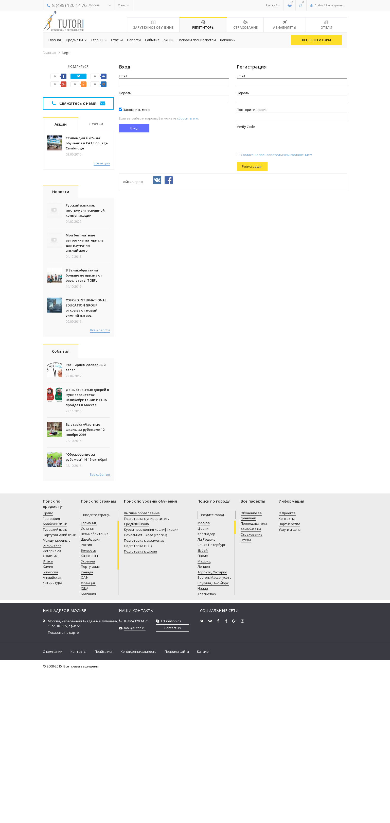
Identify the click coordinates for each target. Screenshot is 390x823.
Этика (48, 712)
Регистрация (252, 166)
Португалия (90, 717)
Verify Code (246, 126)
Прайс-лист (104, 802)
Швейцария (90, 690)
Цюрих (203, 679)
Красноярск (207, 745)
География (51, 669)
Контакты (287, 669)
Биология (50, 723)
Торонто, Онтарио (212, 723)
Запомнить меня (134, 109)
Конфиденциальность (138, 802)
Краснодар (206, 685)
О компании (52, 802)
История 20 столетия (52, 704)
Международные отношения (56, 694)
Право (48, 664)
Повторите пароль (252, 109)
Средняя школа (136, 675)
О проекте (287, 664)
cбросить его (187, 118)
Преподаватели (254, 674)
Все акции (102, 163)
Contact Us (172, 779)
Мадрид (204, 712)
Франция (88, 734)
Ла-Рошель (207, 690)
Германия (89, 674)
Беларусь (88, 701)
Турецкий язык (55, 680)
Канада (87, 723)
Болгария (88, 745)
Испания (88, 679)
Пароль (125, 93)
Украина (88, 712)
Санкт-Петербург (211, 696)
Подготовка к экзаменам (144, 691)
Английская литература (52, 731)
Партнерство (289, 675)
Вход (134, 128)
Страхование (251, 685)
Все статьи (101, 322)
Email (123, 76)
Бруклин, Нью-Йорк (213, 734)
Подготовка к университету (146, 669)
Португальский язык (59, 686)
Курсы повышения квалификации (151, 680)
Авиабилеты (251, 680)
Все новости (100, 481)
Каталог (203, 802)
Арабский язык (55, 675)
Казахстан (89, 707)
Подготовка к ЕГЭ (138, 697)
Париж (203, 707)
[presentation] (275, 139)
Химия (48, 717)
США (84, 739)
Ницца (203, 739)
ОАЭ (84, 728)
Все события (100, 625)
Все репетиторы (316, 40)
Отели (246, 691)
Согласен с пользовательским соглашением (274, 154)
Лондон (204, 717)
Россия (86, 696)
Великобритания (94, 685)
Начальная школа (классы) (145, 686)
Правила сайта (177, 802)
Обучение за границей (251, 667)
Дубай (203, 701)
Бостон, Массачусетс (214, 728)
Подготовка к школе (140, 702)
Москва (204, 674)
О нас (122, 5)
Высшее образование (142, 664)
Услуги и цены (290, 680)
